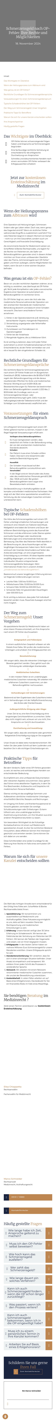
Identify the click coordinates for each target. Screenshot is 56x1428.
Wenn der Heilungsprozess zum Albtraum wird (24, 85)
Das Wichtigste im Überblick (16, 81)
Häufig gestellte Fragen (14, 126)
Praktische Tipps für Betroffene (17, 113)
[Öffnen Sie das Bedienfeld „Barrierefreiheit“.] (5, 1416)
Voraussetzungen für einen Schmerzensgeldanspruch (27, 99)
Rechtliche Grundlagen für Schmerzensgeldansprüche (28, 94)
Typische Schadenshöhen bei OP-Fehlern (22, 103)
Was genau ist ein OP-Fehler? (17, 90)
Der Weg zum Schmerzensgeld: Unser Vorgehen (25, 108)
